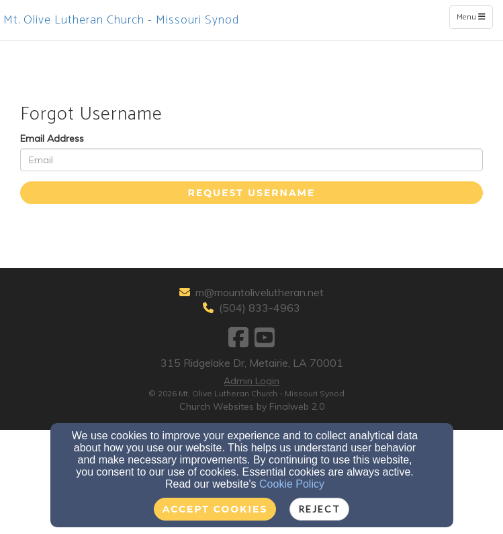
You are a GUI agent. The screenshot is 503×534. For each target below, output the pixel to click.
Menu (474, 17)
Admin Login (251, 381)
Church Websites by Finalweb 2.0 (251, 406)
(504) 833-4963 (259, 307)
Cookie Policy (291, 484)
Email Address (52, 138)
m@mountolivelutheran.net (259, 292)
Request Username (252, 193)
